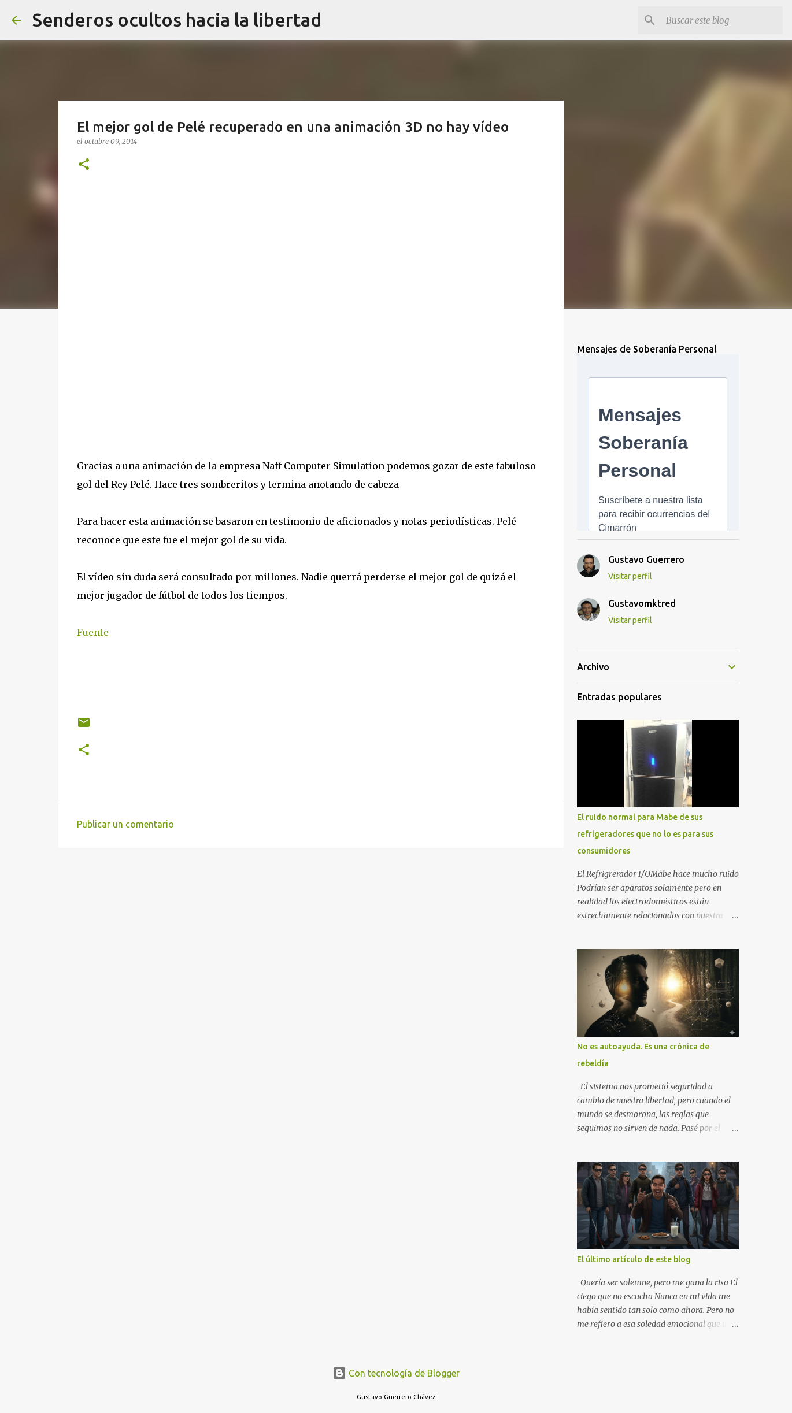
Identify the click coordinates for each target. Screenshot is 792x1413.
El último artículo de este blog (634, 1259)
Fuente (93, 632)
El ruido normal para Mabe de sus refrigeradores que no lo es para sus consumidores (645, 834)
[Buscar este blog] (722, 20)
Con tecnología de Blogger (396, 1373)
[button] (84, 165)
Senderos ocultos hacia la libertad (176, 19)
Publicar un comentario (125, 824)
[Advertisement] (311, 946)
